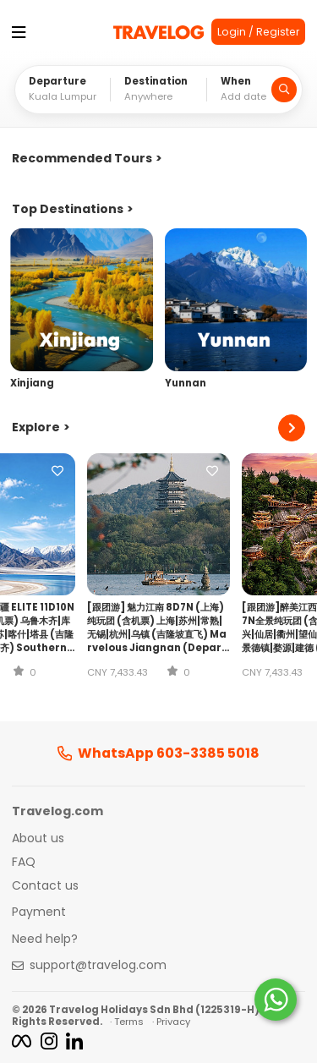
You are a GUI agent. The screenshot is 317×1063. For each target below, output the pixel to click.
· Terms (127, 1021)
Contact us (45, 886)
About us (38, 839)
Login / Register (258, 32)
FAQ (24, 862)
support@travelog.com (98, 965)
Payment (39, 912)
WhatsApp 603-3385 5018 (158, 753)
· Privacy (171, 1021)
